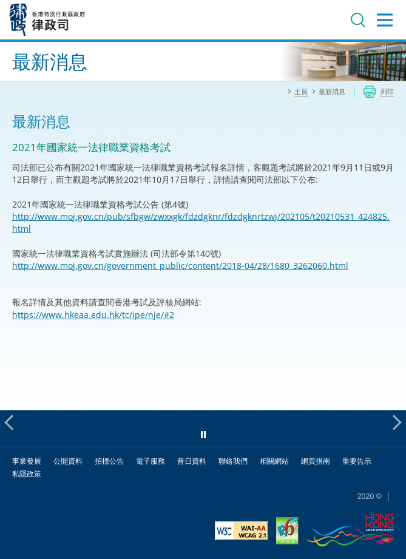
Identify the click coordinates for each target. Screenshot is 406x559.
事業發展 (26, 461)
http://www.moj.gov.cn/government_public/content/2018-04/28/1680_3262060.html (180, 265)
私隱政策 (26, 474)
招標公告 (109, 461)
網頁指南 (315, 461)
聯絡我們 (233, 461)
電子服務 (150, 461)
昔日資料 (191, 461)
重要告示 (356, 461)
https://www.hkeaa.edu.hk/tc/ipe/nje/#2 (93, 314)
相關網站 (274, 461)
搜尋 (358, 20)
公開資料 (68, 461)
